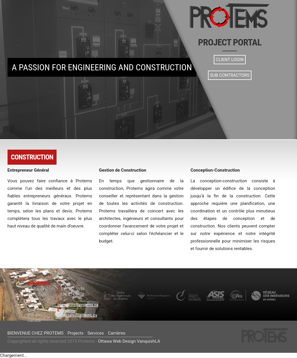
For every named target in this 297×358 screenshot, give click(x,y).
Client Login (230, 59)
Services (95, 333)
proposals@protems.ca (77, 315)
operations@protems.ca (78, 304)
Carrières (116, 333)
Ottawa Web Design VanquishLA (129, 341)
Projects (76, 333)
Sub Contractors (230, 75)
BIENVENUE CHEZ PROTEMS (36, 333)
